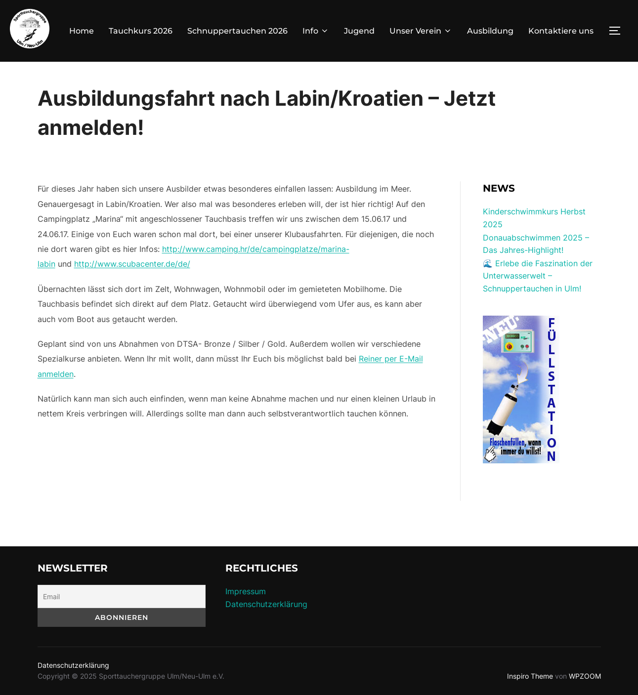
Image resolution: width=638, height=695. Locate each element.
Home (81, 31)
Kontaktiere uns (561, 31)
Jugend (359, 31)
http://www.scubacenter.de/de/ (132, 264)
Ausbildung (490, 31)
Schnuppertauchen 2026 (237, 31)
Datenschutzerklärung (266, 604)
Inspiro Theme (530, 676)
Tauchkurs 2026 (140, 31)
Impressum (245, 591)
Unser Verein (420, 31)
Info (315, 31)
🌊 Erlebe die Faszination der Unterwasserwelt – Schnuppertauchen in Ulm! (538, 275)
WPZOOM (585, 676)
